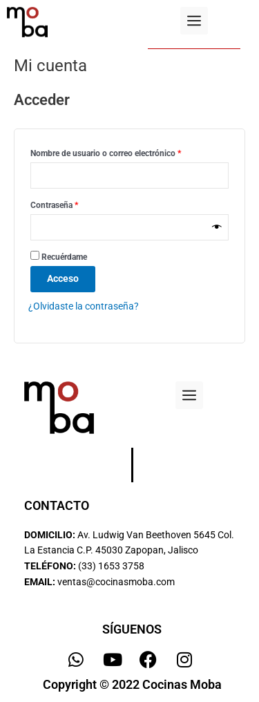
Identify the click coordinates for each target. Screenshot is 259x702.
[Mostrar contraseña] (217, 227)
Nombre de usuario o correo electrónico (125, 151)
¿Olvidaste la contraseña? (83, 306)
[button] (195, 21)
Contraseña (74, 203)
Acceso (63, 278)
